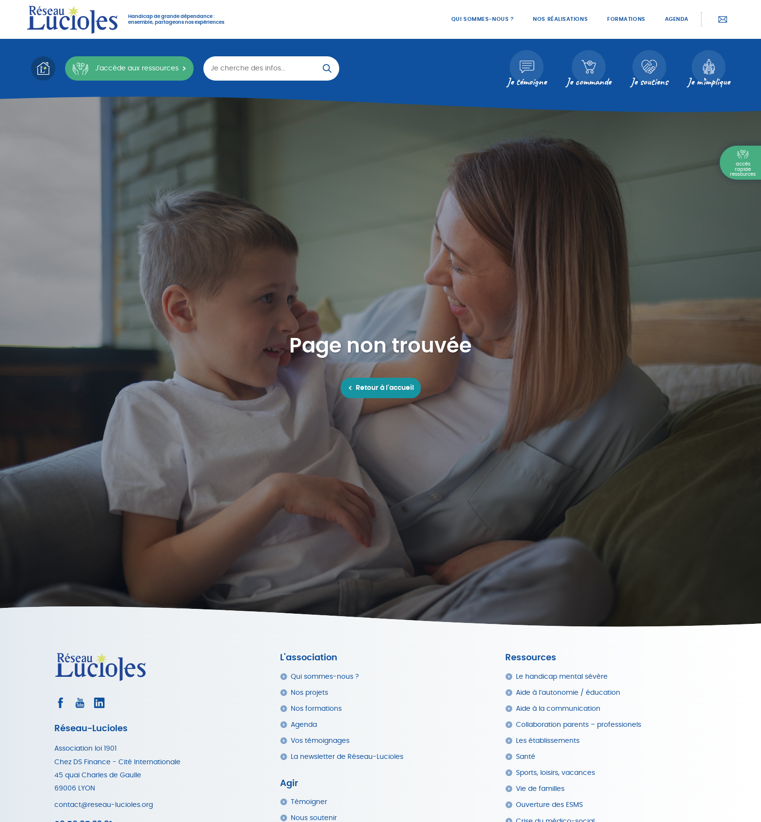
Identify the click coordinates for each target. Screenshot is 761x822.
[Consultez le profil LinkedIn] (99, 703)
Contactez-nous (723, 19)
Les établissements (547, 740)
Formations (626, 19)
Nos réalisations (560, 19)
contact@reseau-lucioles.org (103, 804)
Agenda (677, 19)
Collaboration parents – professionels (578, 724)
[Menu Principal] (740, 163)
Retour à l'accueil (385, 388)
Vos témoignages (320, 740)
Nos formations (316, 708)
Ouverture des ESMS (549, 804)
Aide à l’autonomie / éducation (568, 692)
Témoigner (309, 801)
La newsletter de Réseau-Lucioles (347, 756)
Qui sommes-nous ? (482, 19)
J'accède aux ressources (125, 68)
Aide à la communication (558, 708)
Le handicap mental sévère (562, 676)
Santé (525, 756)
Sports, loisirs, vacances (555, 772)
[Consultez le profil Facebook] (60, 703)
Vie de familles (540, 788)
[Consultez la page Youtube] (80, 703)
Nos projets (309, 692)
